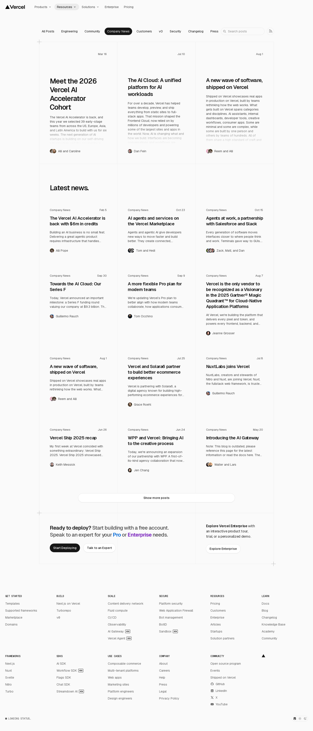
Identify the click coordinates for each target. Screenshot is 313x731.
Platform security (171, 604)
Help (162, 677)
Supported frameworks (21, 610)
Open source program (225, 664)
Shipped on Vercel (223, 677)
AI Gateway (119, 631)
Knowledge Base (273, 624)
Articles (215, 624)
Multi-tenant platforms (123, 670)
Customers (144, 31)
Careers (164, 670)
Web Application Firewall (176, 610)
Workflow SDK (70, 670)
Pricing (128, 7)
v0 (161, 31)
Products (43, 7)
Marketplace (13, 617)
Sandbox (168, 631)
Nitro (8, 684)
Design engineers (120, 698)
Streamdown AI (70, 691)
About (163, 664)
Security (175, 31)
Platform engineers (121, 691)
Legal (162, 691)
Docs (265, 604)
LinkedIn (218, 691)
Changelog (195, 31)
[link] (270, 31)
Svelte (9, 677)
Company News (118, 31)
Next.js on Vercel (68, 604)
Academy (268, 631)
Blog (265, 610)
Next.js (10, 664)
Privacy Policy (169, 698)
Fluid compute (118, 610)
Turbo (9, 691)
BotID (163, 624)
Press (214, 31)
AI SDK (61, 664)
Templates (12, 604)
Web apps (115, 677)
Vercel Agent (120, 638)
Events (215, 670)
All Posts (48, 31)
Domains (11, 624)
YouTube (219, 704)
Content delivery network (125, 604)
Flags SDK (64, 677)
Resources (67, 7)
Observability (117, 624)
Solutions (91, 7)
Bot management (171, 617)
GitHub (217, 684)
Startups (216, 631)
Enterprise (112, 7)
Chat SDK (63, 684)
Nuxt (8, 670)
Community (92, 31)
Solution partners (222, 638)
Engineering (69, 31)
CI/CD (112, 617)
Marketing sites (118, 684)
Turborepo (64, 610)
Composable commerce (124, 664)
